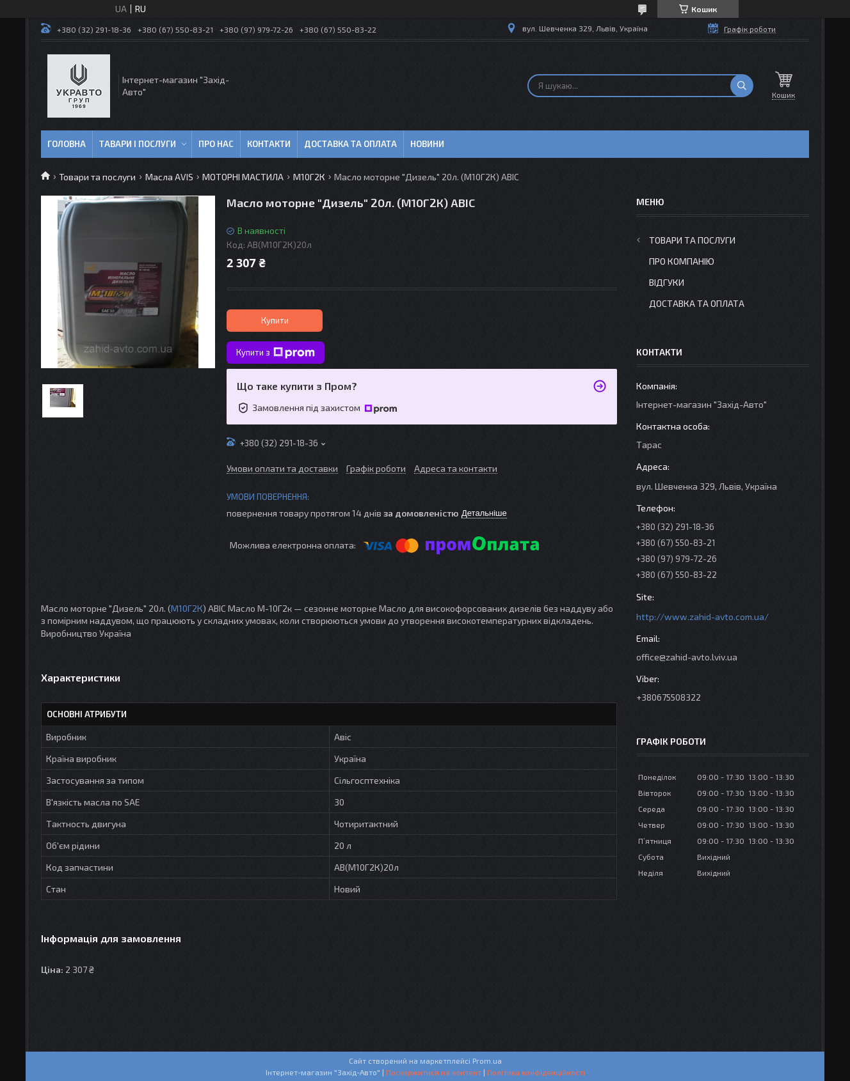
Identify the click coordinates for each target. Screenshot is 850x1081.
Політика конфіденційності (536, 1072)
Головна (66, 144)
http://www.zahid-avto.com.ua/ (702, 616)
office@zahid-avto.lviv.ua (686, 656)
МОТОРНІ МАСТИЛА (243, 176)
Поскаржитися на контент (433, 1072)
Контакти (269, 144)
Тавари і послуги (137, 144)
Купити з (275, 353)
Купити (275, 320)
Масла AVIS (169, 176)
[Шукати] (741, 85)
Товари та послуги (97, 176)
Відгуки (666, 282)
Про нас (216, 144)
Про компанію (681, 261)
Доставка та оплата (350, 144)
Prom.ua (487, 1060)
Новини (427, 144)
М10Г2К (309, 176)
